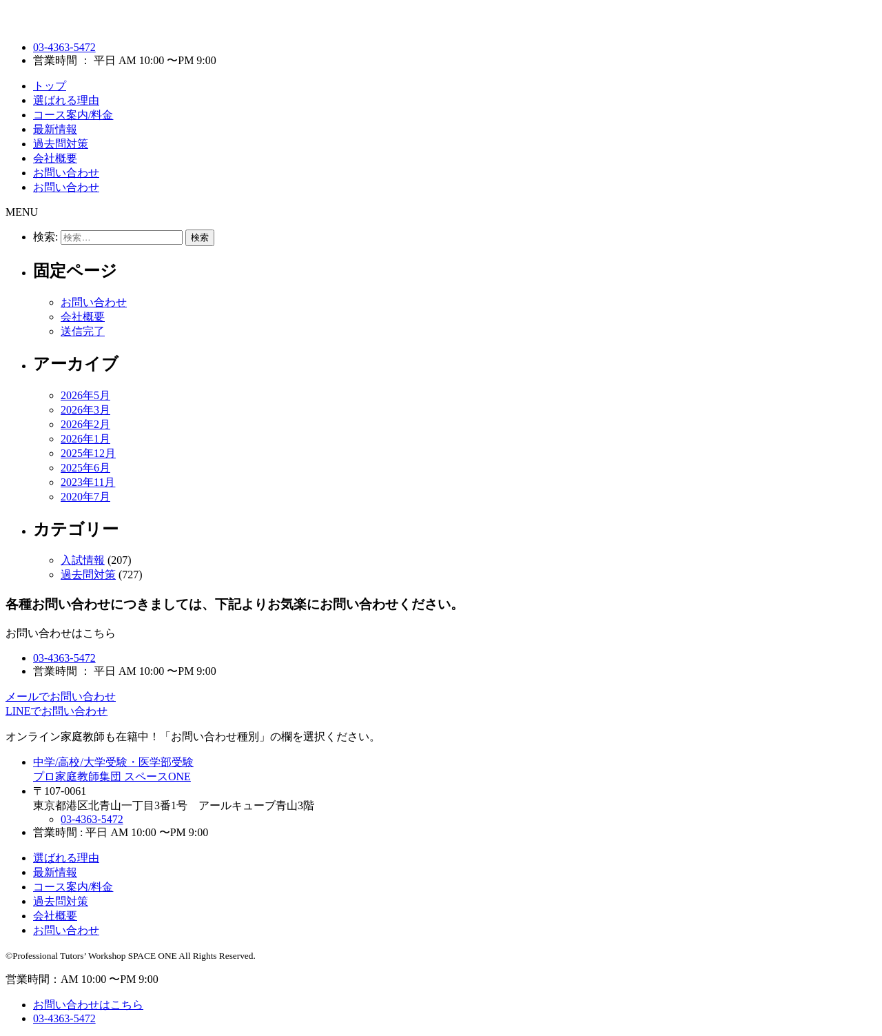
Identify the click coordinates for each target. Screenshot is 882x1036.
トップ (49, 86)
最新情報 (55, 129)
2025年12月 (88, 453)
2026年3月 (85, 410)
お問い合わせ (66, 173)
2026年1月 (85, 439)
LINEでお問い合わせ (56, 711)
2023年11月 (88, 482)
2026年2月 (85, 424)
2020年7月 (85, 496)
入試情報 (83, 560)
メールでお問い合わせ (61, 696)
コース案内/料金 (73, 115)
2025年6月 (85, 468)
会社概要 (55, 158)
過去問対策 (60, 144)
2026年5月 (85, 395)
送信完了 (83, 331)
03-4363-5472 (64, 47)
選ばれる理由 (66, 100)
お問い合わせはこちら (88, 1004)
